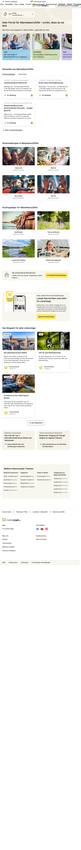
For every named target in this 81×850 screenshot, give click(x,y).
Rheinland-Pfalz (20, 512)
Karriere (5, 539)
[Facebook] (37, 529)
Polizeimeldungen (8, 74)
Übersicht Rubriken (9, 551)
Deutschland (6, 512)
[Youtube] (42, 529)
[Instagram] (46, 529)
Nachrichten (22, 74)
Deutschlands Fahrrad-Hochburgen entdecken (14, 445)
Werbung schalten (8, 547)
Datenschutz (13, 562)
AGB (3, 562)
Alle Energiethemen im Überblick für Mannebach (52, 445)
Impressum (24, 562)
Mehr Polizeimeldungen (12, 130)
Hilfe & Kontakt (41, 539)
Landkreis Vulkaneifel (38, 512)
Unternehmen (7, 543)
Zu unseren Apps (8, 529)
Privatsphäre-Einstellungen (41, 562)
